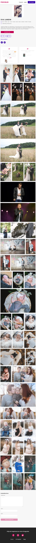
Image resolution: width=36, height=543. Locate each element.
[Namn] (9, 511)
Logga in (25, 2)
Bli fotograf (31, 2)
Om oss (12, 539)
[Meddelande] (12, 501)
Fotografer (21, 2)
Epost (2, 513)
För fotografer (18, 539)
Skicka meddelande (9, 519)
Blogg (24, 539)
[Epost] (9, 516)
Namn (2, 508)
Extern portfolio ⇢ (4, 39)
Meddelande (3, 495)
